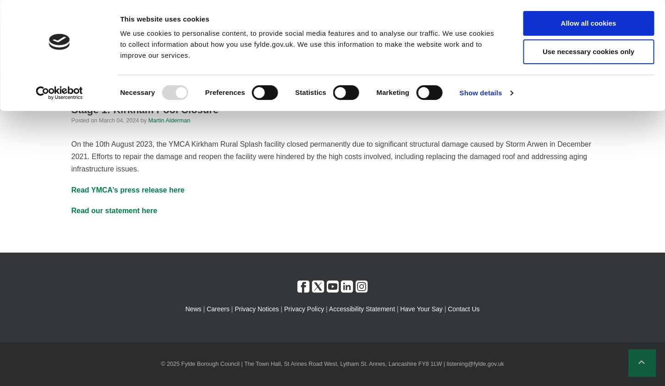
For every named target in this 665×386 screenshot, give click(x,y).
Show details (481, 93)
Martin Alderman (169, 120)
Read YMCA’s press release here (128, 190)
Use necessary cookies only (588, 51)
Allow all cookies (588, 23)
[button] (642, 363)
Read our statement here (114, 211)
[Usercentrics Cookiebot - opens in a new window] (59, 93)
